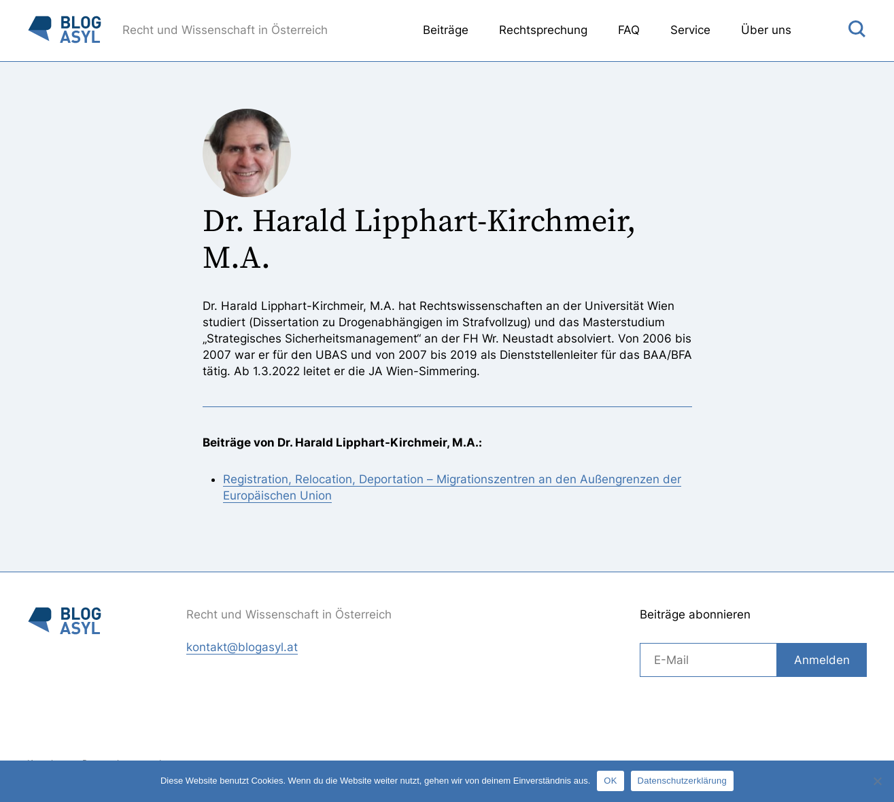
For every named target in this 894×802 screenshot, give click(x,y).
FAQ (629, 30)
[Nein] (877, 781)
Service (690, 30)
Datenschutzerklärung (682, 780)
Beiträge (445, 30)
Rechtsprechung (543, 30)
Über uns (766, 30)
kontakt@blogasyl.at (242, 647)
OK (610, 780)
